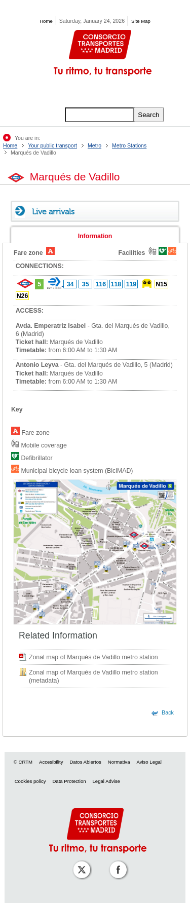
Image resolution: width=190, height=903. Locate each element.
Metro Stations (129, 145)
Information (95, 236)
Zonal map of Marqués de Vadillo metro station (93, 657)
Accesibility (51, 762)
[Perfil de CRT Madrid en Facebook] (116, 863)
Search (148, 115)
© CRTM (23, 762)
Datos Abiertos (85, 762)
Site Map (140, 21)
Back (168, 712)
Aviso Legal (148, 762)
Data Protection (69, 781)
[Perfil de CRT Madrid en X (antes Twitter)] (79, 863)
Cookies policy (30, 781)
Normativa (119, 762)
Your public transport (52, 145)
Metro (94, 145)
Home (46, 21)
